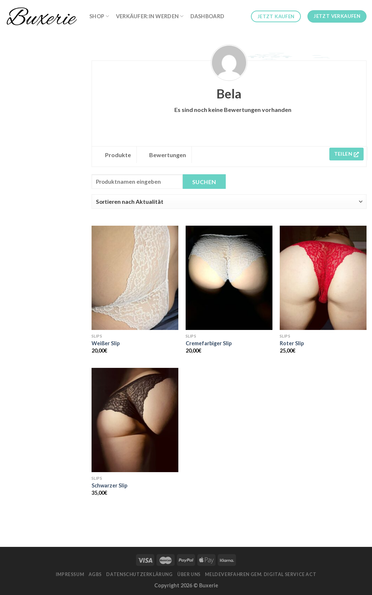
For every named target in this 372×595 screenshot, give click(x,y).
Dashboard (207, 16)
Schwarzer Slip (109, 485)
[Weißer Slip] (135, 278)
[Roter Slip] (323, 278)
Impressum (70, 574)
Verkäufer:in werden (150, 16)
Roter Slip (292, 343)
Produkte (118, 154)
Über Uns (189, 574)
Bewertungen (167, 154)
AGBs (95, 574)
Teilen (346, 154)
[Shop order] (229, 201)
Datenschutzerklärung (139, 574)
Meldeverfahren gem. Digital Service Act (260, 574)
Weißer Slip (106, 343)
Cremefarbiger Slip (209, 343)
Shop (99, 16)
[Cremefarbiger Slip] (229, 278)
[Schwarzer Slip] (135, 420)
